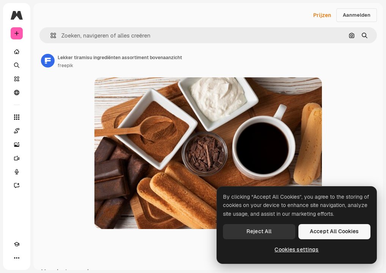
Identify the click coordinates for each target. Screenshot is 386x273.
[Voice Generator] (17, 172)
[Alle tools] (17, 117)
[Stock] (17, 79)
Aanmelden (356, 15)
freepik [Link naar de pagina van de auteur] (65, 66)
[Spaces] (17, 131)
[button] (50, 35)
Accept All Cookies (334, 231)
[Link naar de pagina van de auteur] (48, 60)
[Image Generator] (17, 144)
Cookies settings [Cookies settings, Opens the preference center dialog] (297, 249)
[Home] (17, 52)
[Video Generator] (17, 158)
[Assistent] (17, 185)
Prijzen (322, 15)
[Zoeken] (17, 65)
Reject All (258, 231)
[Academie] (17, 244)
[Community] (17, 92)
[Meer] (17, 258)
